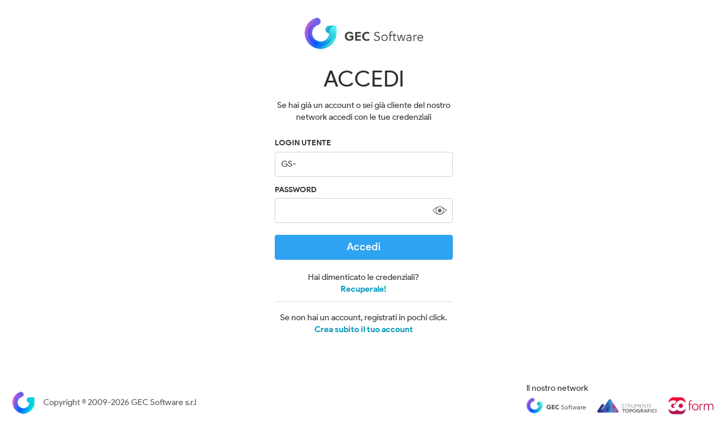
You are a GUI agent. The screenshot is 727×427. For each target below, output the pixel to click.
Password (295, 189)
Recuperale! (363, 289)
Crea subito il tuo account (364, 329)
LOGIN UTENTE (303, 142)
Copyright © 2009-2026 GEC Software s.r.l (104, 402)
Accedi (363, 246)
